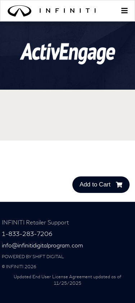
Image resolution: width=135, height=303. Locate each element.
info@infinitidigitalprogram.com (42, 245)
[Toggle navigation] (124, 11)
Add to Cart (101, 184)
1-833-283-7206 (27, 234)
